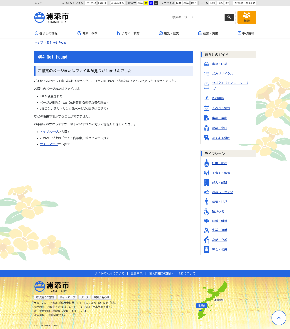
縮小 (193, 3)
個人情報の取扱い (161, 273)
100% (220, 3)
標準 (140, 3)
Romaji (102, 3)
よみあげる (117, 3)
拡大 (178, 3)
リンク (84, 297)
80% (227, 3)
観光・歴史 (169, 33)
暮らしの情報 (46, 33)
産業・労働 (208, 33)
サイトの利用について (109, 273)
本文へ (39, 3)
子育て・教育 (128, 33)
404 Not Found (56, 42)
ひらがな (90, 3)
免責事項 (137, 273)
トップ (38, 42)
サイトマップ (49, 144)
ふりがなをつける (72, 3)
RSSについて (187, 273)
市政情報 (246, 33)
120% (212, 3)
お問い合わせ (101, 297)
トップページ (49, 131)
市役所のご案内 (45, 297)
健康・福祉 (87, 33)
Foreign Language (244, 3)
